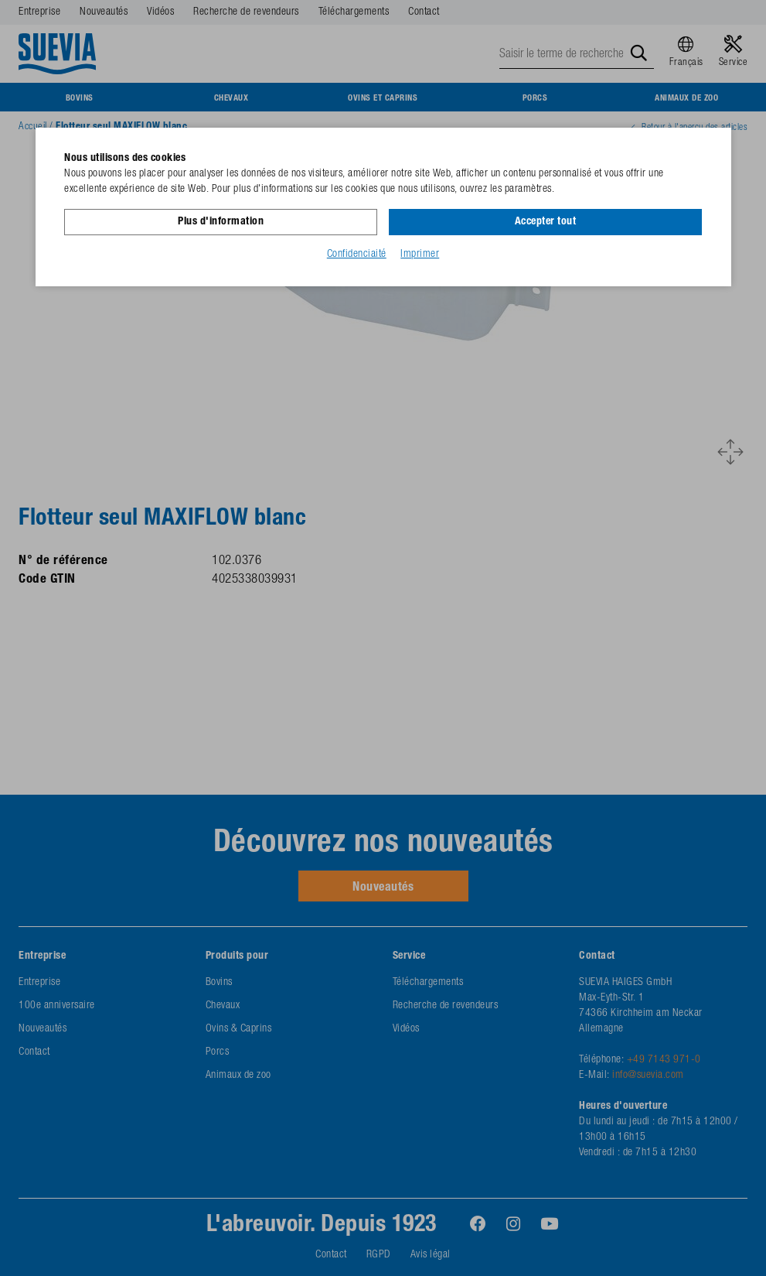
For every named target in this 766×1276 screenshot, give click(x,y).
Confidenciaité (356, 254)
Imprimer (419, 254)
